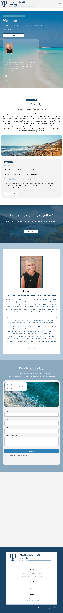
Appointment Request (31, 601)
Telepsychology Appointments (31, 576)
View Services (30, 231)
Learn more (31, 348)
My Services (10, 193)
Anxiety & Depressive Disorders (31, 573)
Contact (31, 598)
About (31, 586)
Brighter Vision (53, 608)
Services (31, 588)
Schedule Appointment (13, 35)
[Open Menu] (60, 4)
